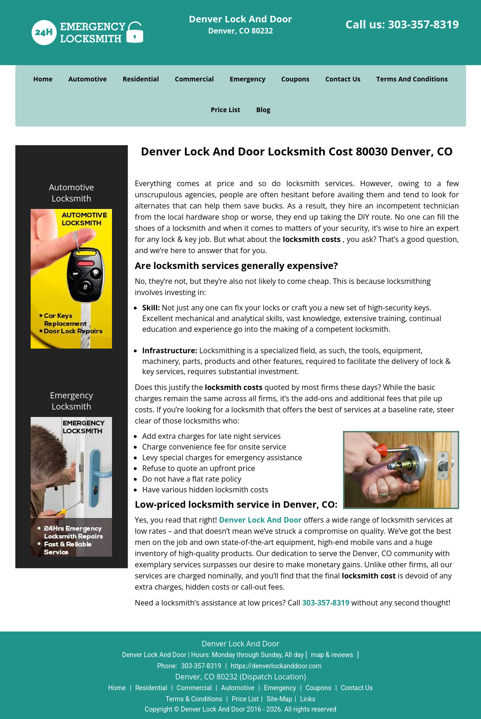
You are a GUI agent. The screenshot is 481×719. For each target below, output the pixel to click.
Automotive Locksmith (71, 192)
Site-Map (279, 699)
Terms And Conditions (412, 78)
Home (43, 78)
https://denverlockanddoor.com (276, 666)
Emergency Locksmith (71, 401)
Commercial (194, 78)
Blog (263, 109)
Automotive (87, 78)
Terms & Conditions (193, 699)
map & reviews (333, 655)
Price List (225, 109)
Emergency (247, 78)
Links (308, 699)
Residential (141, 78)
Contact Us (343, 78)
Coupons (295, 78)
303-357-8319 (423, 24)
